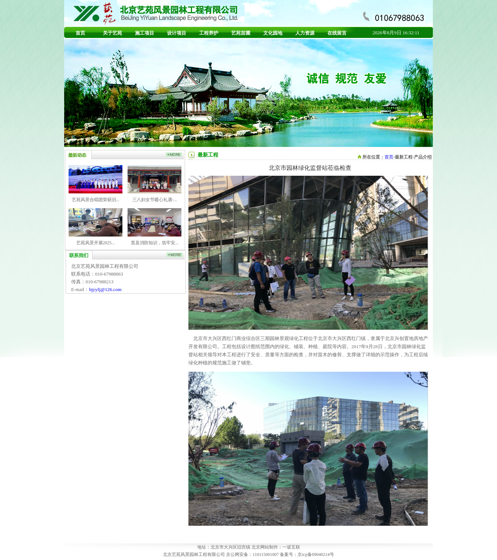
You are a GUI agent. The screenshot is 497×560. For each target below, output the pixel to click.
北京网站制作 (264, 547)
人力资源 (304, 33)
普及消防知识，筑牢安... (154, 242)
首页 (80, 33)
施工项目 (144, 33)
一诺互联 (291, 547)
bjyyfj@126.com (105, 289)
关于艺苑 (112, 33)
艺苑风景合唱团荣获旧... (95, 199)
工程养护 (208, 33)
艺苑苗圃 (240, 33)
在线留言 (337, 33)
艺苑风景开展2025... (95, 242)
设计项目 (176, 33)
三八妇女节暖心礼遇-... (154, 199)
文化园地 (272, 33)
